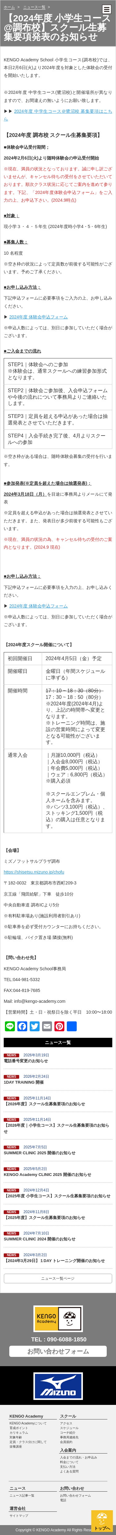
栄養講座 (16, 1446)
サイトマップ (19, 1515)
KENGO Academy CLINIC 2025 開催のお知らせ (47, 1174)
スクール (68, 1416)
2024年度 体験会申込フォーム (38, 316)
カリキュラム (19, 1432)
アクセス (66, 1423)
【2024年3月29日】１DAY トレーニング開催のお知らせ (54, 1260)
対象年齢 (16, 1437)
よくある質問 (69, 1471)
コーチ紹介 (67, 1432)
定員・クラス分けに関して (28, 1442)
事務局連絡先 (69, 1437)
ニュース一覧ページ (58, 1278)
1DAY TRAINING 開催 (24, 1082)
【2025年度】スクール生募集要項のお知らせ (44, 1217)
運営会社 (18, 1508)
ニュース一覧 (34, 7)
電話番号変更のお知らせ (26, 1061)
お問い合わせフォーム (58, 1351)
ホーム (9, 7)
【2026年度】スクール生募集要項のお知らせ (44, 1104)
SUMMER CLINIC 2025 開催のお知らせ (39, 1153)
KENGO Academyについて (28, 1423)
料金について (69, 1462)
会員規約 (66, 1442)
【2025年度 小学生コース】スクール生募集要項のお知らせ (57, 1196)
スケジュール (69, 1428)
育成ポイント (19, 1428)
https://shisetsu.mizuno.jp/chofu (34, 872)
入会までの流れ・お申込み (78, 1457)
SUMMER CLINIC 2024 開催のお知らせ (39, 1239)
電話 (63, 1500)
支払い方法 (67, 1466)
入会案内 (68, 1450)
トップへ (102, 1528)
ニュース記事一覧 (22, 1495)
